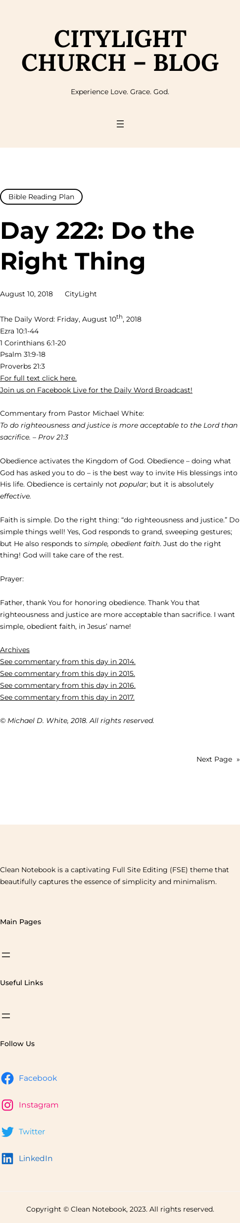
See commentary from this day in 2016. (68, 685)
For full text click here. (38, 378)
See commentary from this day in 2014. (68, 661)
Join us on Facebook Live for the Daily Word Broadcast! (96, 390)
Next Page (218, 760)
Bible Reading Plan (41, 196)
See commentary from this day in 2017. (67, 697)
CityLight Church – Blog (120, 50)
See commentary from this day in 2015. (67, 673)
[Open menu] (120, 124)
